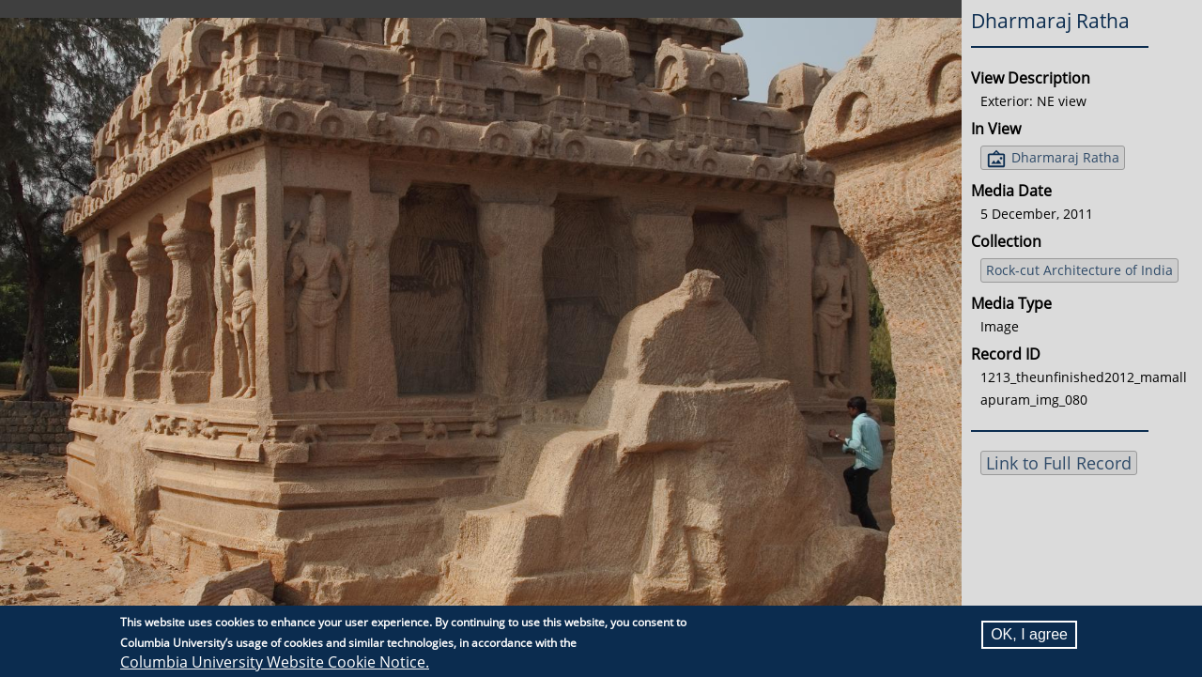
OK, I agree (1029, 634)
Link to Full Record (1059, 463)
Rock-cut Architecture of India (1079, 270)
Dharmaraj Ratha (1065, 157)
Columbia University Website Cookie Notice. (274, 662)
